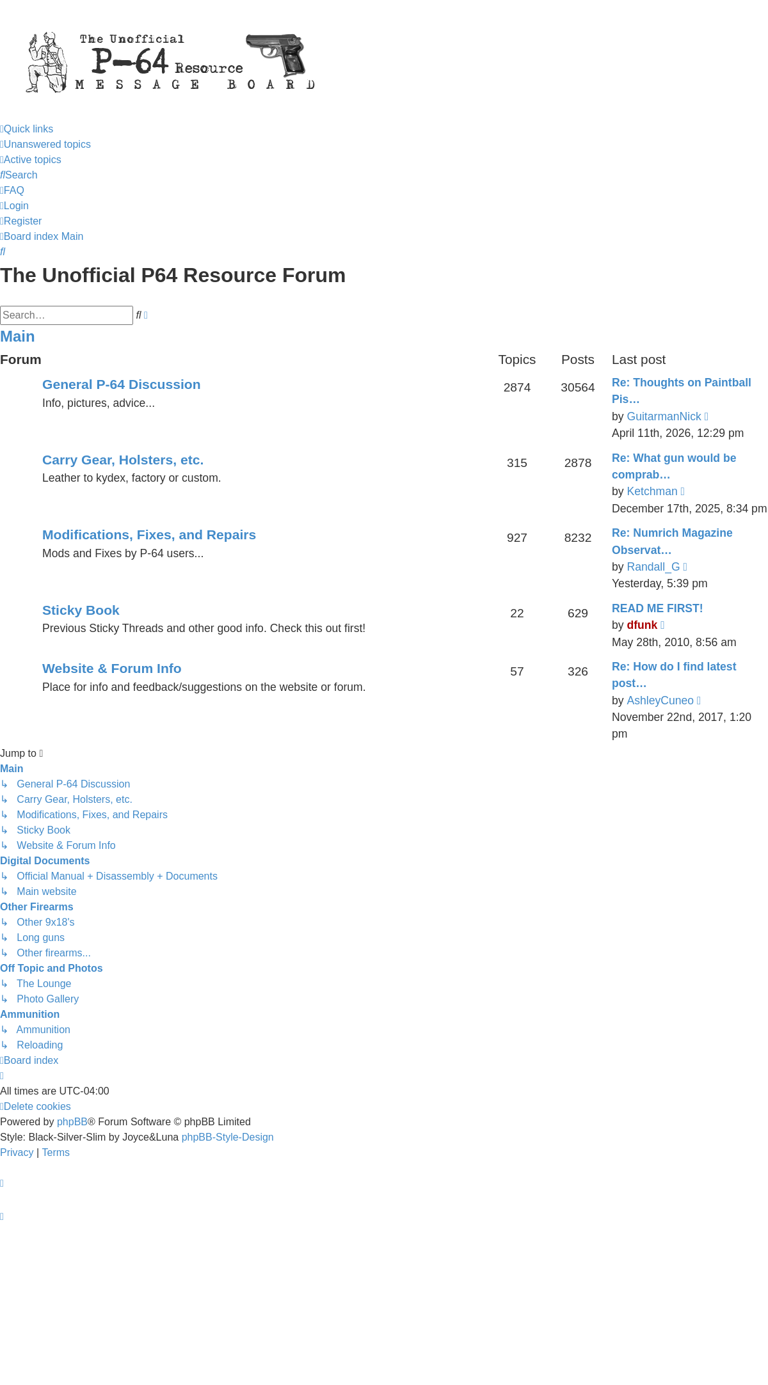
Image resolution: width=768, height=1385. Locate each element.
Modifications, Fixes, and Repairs (149, 534)
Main (17, 336)
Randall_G (653, 566)
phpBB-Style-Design (228, 1137)
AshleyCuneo (660, 700)
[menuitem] (45, 144)
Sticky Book (81, 610)
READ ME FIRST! (657, 608)
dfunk (642, 625)
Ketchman (652, 491)
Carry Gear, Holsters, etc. (123, 459)
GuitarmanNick (664, 416)
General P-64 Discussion (121, 384)
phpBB (72, 1121)
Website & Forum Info (112, 668)
